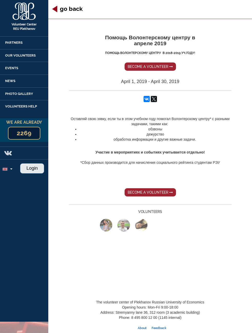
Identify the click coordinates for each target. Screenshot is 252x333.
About (142, 328)
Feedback (159, 328)
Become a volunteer (150, 67)
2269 (24, 133)
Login (32, 168)
